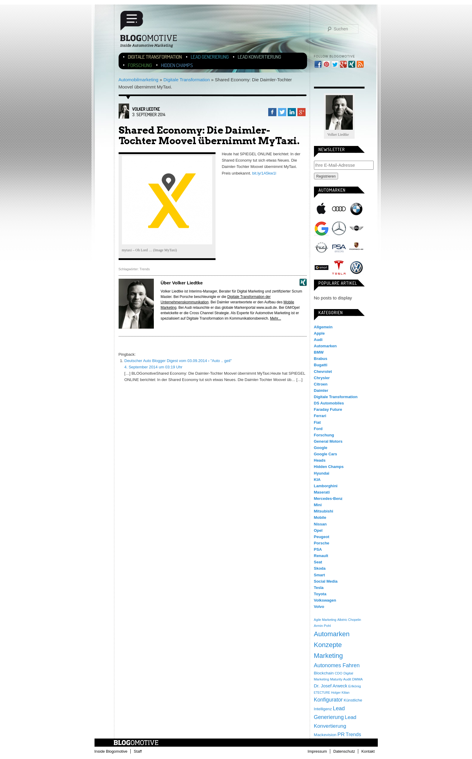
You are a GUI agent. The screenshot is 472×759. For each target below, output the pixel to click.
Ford (318, 428)
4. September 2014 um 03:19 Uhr (153, 367)
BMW (356, 208)
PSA (338, 248)
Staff (138, 751)
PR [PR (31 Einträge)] (341, 734)
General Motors (328, 441)
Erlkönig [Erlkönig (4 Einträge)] (354, 686)
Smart (321, 267)
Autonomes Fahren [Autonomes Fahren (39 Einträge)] (337, 665)
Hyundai (321, 473)
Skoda (320, 568)
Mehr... (275, 318)
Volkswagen (356, 267)
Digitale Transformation (155, 57)
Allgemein (323, 327)
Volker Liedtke (146, 109)
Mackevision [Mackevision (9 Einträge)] (325, 735)
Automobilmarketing (139, 79)
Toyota (320, 594)
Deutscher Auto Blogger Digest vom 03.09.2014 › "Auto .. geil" (178, 360)
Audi (338, 208)
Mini (356, 228)
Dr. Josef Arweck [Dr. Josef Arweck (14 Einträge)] (330, 685)
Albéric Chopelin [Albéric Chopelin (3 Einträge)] (349, 619)
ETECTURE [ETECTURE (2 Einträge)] (322, 692)
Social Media (326, 581)
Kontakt (367, 751)
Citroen (321, 384)
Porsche (356, 246)
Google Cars (325, 454)
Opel (321, 248)
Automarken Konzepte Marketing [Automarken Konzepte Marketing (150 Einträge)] (332, 644)
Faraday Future (328, 409)
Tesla (338, 267)
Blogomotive (152, 31)
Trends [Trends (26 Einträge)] (353, 734)
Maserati (322, 492)
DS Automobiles (329, 403)
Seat (318, 562)
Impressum (317, 751)
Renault (321, 555)
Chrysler (322, 378)
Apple (321, 208)
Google (321, 228)
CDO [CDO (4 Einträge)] (339, 673)
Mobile (320, 517)
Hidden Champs (177, 65)
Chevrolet (323, 371)
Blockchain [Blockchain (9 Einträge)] (324, 673)
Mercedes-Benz (338, 228)
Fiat (317, 422)
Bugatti (321, 365)
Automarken (325, 346)
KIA (317, 479)
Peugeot (321, 536)
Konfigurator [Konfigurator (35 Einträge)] (328, 700)
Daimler (321, 390)
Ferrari (320, 416)
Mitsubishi (323, 511)
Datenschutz (344, 751)
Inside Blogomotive (111, 751)
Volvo (319, 606)
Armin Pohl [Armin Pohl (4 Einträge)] (322, 625)
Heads (320, 460)
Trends (145, 269)
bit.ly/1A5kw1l (264, 173)
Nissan (320, 524)
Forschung (140, 65)
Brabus (321, 358)
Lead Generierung (210, 57)
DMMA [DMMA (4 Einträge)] (357, 679)
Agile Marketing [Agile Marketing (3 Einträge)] (325, 619)
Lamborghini (326, 486)
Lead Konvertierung (259, 57)
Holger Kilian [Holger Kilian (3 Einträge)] (340, 692)
